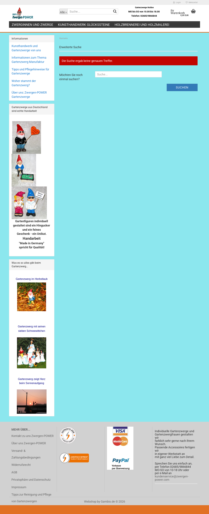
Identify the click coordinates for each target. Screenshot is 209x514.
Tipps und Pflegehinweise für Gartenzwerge (30, 71)
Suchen (182, 87)
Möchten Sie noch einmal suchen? (71, 77)
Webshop (90, 501)
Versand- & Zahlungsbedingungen (25, 454)
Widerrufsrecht (21, 464)
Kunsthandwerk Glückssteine (84, 25)
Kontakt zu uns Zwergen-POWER (32, 436)
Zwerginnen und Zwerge (32, 25)
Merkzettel (192, 2)
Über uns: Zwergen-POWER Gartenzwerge (29, 94)
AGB (14, 472)
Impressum (18, 487)
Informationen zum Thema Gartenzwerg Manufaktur (29, 60)
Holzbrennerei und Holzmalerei (142, 25)
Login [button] (177, 2)
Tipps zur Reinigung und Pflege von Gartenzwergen (31, 498)
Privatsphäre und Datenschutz (31, 479)
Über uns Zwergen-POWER (28, 443)
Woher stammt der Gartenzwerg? (24, 83)
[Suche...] (63, 11)
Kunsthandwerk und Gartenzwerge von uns (26, 48)
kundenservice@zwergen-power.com (171, 478)
